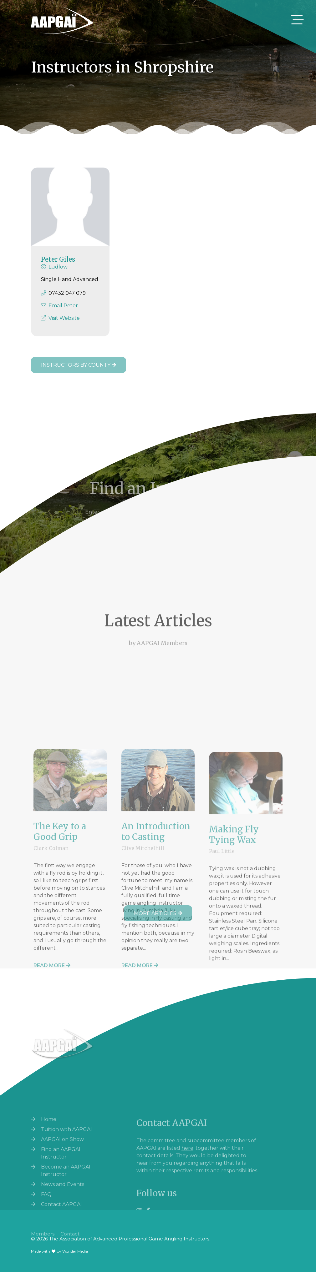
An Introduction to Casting (155, 944)
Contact (69, 1242)
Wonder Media (75, 1251)
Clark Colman (51, 961)
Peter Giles (58, 265)
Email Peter (63, 311)
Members (42, 1242)
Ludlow (58, 273)
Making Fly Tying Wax (234, 951)
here (187, 1202)
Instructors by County (78, 365)
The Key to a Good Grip (59, 944)
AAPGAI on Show (62, 1202)
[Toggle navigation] (297, 19)
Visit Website (64, 324)
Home (48, 1182)
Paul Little (222, 967)
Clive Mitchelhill (142, 961)
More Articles (158, 913)
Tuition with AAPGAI (66, 1192)
